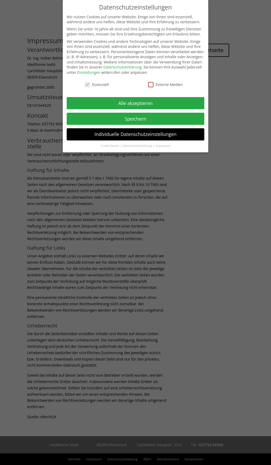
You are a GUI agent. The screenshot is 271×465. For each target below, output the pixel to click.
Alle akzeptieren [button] (135, 103)
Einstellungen (88, 72)
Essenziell (97, 84)
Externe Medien (165, 84)
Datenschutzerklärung (122, 67)
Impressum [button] (163, 146)
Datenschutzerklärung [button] (137, 146)
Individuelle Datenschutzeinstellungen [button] (135, 134)
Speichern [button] (135, 119)
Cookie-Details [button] (110, 146)
